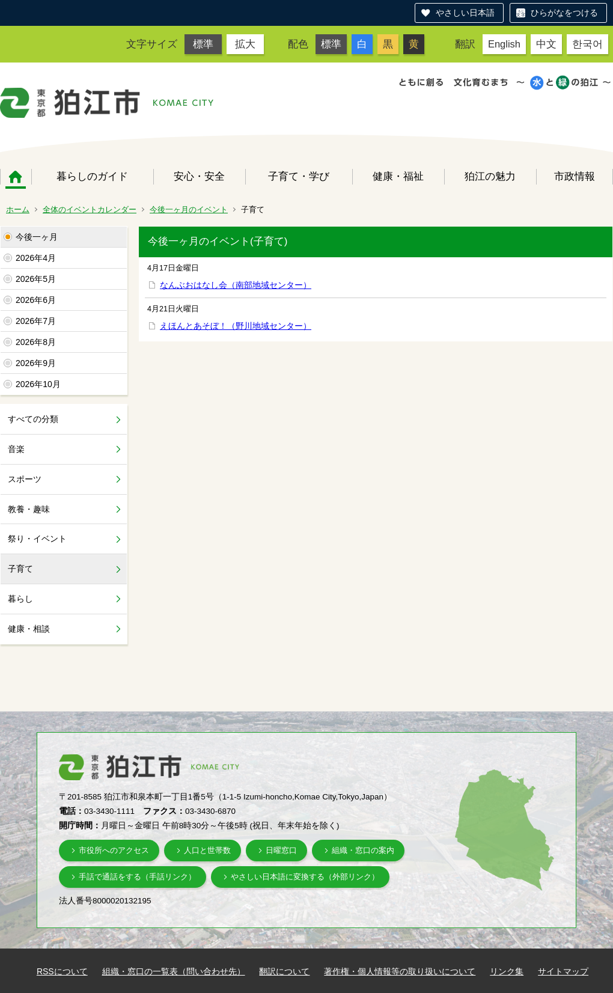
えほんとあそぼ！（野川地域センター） (235, 326)
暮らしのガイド (92, 176)
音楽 (16, 449)
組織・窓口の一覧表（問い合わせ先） (173, 971)
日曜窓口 (281, 850)
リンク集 (506, 971)
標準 (203, 43)
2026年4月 (36, 258)
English (504, 43)
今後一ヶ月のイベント (189, 209)
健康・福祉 (398, 176)
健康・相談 (29, 629)
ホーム (15, 177)
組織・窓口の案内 (363, 850)
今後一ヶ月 (37, 237)
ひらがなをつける (564, 12)
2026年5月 (36, 279)
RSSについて (62, 971)
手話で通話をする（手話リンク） (137, 876)
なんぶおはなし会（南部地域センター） (235, 285)
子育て (20, 568)
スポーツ (24, 479)
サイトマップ (563, 971)
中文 (546, 43)
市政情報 (574, 176)
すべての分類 (33, 419)
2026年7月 (36, 321)
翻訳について (284, 971)
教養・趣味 (29, 509)
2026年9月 (36, 363)
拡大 (245, 43)
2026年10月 (38, 384)
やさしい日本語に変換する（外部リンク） (305, 876)
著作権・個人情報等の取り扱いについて (399, 971)
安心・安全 (199, 176)
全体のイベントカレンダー (89, 209)
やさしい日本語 (465, 12)
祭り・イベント (37, 538)
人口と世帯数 (207, 850)
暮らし (20, 598)
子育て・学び (298, 176)
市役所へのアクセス (114, 850)
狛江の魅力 (490, 176)
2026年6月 (36, 300)
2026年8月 (36, 342)
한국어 (587, 43)
